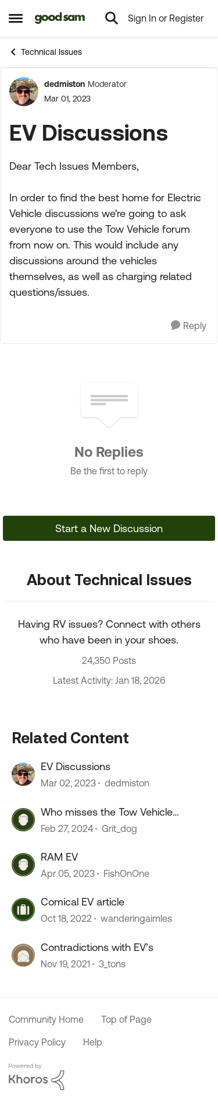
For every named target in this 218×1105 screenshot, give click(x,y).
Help (92, 1042)
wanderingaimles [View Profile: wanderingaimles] (136, 919)
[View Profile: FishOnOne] (23, 864)
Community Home (46, 1019)
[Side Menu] (15, 18)
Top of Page (126, 1019)
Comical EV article (82, 902)
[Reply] (189, 325)
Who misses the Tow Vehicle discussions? (107, 812)
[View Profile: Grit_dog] (23, 819)
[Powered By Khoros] (109, 1077)
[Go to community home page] (60, 18)
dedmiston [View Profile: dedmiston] (64, 84)
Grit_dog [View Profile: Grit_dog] (119, 828)
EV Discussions (75, 766)
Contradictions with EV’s (97, 947)
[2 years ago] (67, 828)
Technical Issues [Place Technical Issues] (45, 52)
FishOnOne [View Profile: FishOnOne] (126, 873)
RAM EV (59, 857)
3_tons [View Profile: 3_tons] (112, 964)
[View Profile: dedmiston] (23, 91)
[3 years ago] (68, 784)
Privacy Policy (37, 1042)
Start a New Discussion (109, 528)
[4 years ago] (65, 964)
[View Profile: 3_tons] (23, 955)
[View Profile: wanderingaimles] (23, 909)
